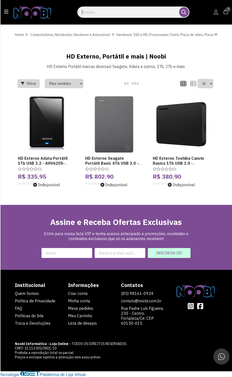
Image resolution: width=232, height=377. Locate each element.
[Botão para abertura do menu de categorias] (6, 11)
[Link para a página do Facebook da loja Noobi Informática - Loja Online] (200, 306)
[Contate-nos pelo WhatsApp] (221, 356)
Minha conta (79, 300)
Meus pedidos (80, 308)
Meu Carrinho (80, 315)
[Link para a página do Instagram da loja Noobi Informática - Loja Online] (190, 306)
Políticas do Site (29, 315)
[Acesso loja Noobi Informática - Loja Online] (215, 12)
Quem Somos (27, 293)
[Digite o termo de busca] (128, 12)
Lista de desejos (82, 323)
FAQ (18, 308)
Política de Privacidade (35, 300)
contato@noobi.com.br (141, 300)
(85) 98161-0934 (137, 293)
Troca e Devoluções (32, 323)
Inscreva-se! (169, 253)
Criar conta (78, 293)
